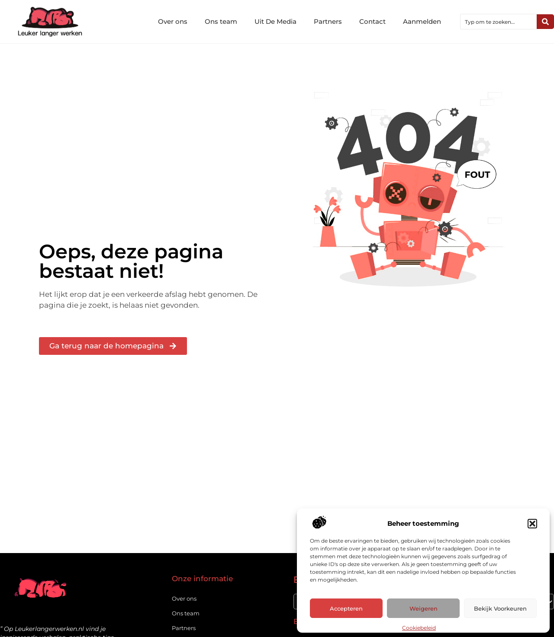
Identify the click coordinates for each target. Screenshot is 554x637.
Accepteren (346, 608)
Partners (328, 21)
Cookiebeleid (419, 627)
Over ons (172, 21)
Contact (372, 21)
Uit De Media (275, 21)
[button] (532, 523)
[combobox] (499, 21)
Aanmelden (422, 21)
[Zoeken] (545, 21)
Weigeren (423, 608)
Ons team (221, 21)
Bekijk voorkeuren (500, 608)
